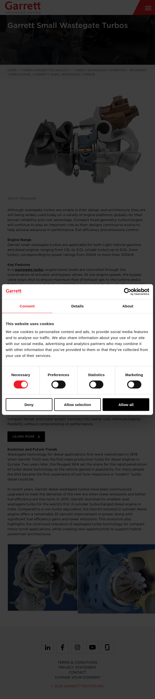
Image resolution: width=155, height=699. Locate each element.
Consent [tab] (27, 306)
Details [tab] (77, 306)
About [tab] (127, 306)
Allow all (126, 404)
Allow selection (77, 404)
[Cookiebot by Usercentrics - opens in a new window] (127, 291)
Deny (29, 404)
